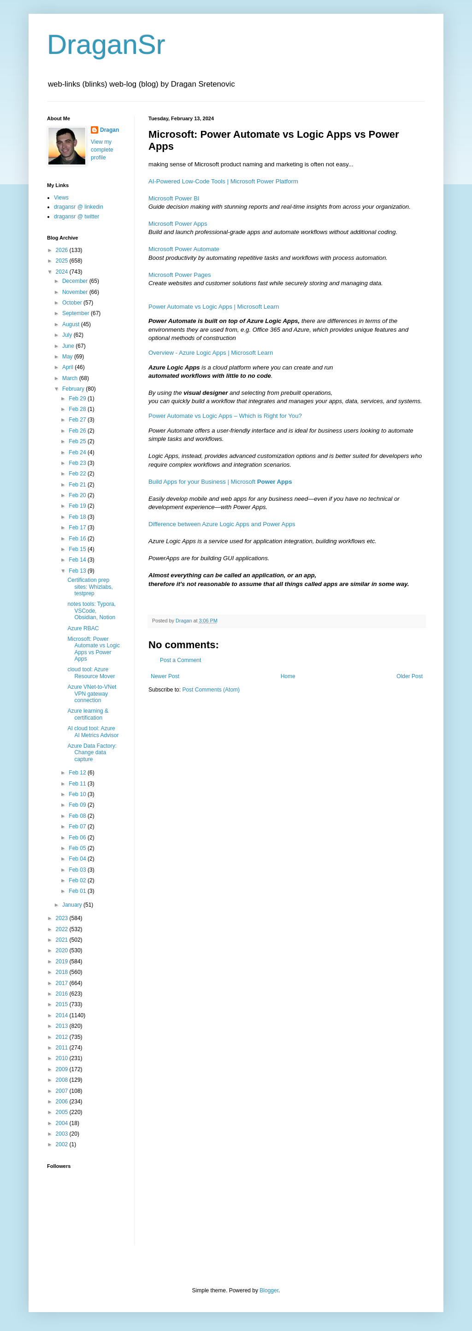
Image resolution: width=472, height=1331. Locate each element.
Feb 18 (78, 517)
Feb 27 (78, 419)
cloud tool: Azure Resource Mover (91, 672)
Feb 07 (78, 826)
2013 (63, 1026)
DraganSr (106, 44)
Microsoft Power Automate (183, 249)
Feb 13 (78, 571)
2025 (63, 261)
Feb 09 (78, 805)
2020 (63, 950)
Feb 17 (78, 527)
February (74, 389)
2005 (63, 1112)
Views (61, 197)
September (76, 313)
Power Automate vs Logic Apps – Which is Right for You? (225, 415)
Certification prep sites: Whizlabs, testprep (89, 587)
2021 (63, 940)
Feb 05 (78, 848)
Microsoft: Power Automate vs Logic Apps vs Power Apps (93, 649)
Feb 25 (78, 441)
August (71, 324)
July (68, 335)
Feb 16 (78, 538)
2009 (63, 1069)
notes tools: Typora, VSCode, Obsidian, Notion (91, 611)
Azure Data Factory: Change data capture (92, 752)
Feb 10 (78, 794)
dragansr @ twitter (76, 216)
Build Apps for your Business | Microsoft (220, 481)
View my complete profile (102, 150)
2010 (63, 1058)
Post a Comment (180, 660)
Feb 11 (78, 783)
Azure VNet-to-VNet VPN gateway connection (91, 694)
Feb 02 (78, 880)
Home (288, 676)
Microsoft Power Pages (179, 274)
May (68, 356)
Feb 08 (78, 816)
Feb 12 (78, 772)
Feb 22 (78, 473)
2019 (63, 961)
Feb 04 (78, 859)
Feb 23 (78, 463)
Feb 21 (78, 484)
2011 (63, 1047)
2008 (63, 1080)
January (72, 905)
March (70, 378)
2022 (63, 929)
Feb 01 (78, 891)
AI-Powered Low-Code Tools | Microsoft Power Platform (223, 181)
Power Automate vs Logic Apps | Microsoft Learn (213, 306)
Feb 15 (78, 549)
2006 (63, 1101)
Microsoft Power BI (174, 198)
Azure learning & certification (87, 714)
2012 (63, 1037)
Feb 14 (78, 560)
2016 (63, 994)
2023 (63, 918)
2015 (63, 1004)
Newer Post (165, 676)
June (69, 346)
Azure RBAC (83, 628)
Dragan (109, 130)
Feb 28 (78, 409)
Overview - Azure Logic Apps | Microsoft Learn (210, 352)
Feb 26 (78, 431)
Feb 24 (78, 452)
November (75, 292)
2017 (63, 983)
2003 (63, 1134)
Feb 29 (78, 398)
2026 (63, 250)
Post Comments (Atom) (211, 689)
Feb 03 (78, 870)
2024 (63, 272)
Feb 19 (78, 506)
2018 (63, 972)
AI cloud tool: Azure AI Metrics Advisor (92, 731)
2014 (63, 1015)
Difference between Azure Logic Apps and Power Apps (221, 524)
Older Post (409, 676)
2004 (63, 1123)
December (75, 281)
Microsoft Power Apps (177, 223)
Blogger (269, 1290)
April (68, 367)
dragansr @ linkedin (78, 207)
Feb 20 (78, 495)
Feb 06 (78, 837)
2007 (63, 1091)
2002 (63, 1144)
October (72, 302)
